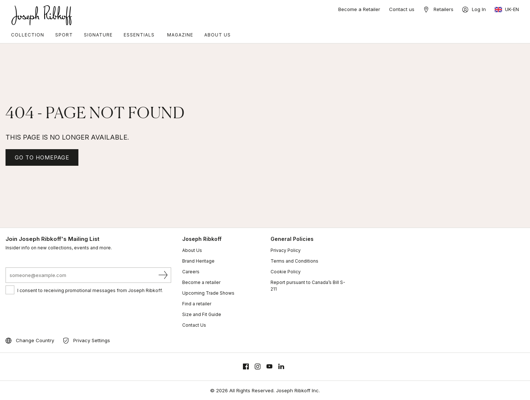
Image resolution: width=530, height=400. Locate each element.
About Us (192, 250)
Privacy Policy (286, 250)
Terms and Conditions (294, 261)
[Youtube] (269, 367)
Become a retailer (201, 282)
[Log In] (474, 9)
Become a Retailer (359, 9)
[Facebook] (246, 367)
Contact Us (194, 325)
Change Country (35, 340)
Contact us (401, 9)
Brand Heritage (198, 261)
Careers (190, 271)
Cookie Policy (286, 271)
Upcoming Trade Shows (208, 293)
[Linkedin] (281, 367)
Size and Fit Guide (201, 314)
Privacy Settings (91, 340)
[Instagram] (258, 367)
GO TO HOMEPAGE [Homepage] (42, 157)
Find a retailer (196, 303)
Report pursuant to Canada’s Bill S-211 (308, 286)
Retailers (443, 9)
